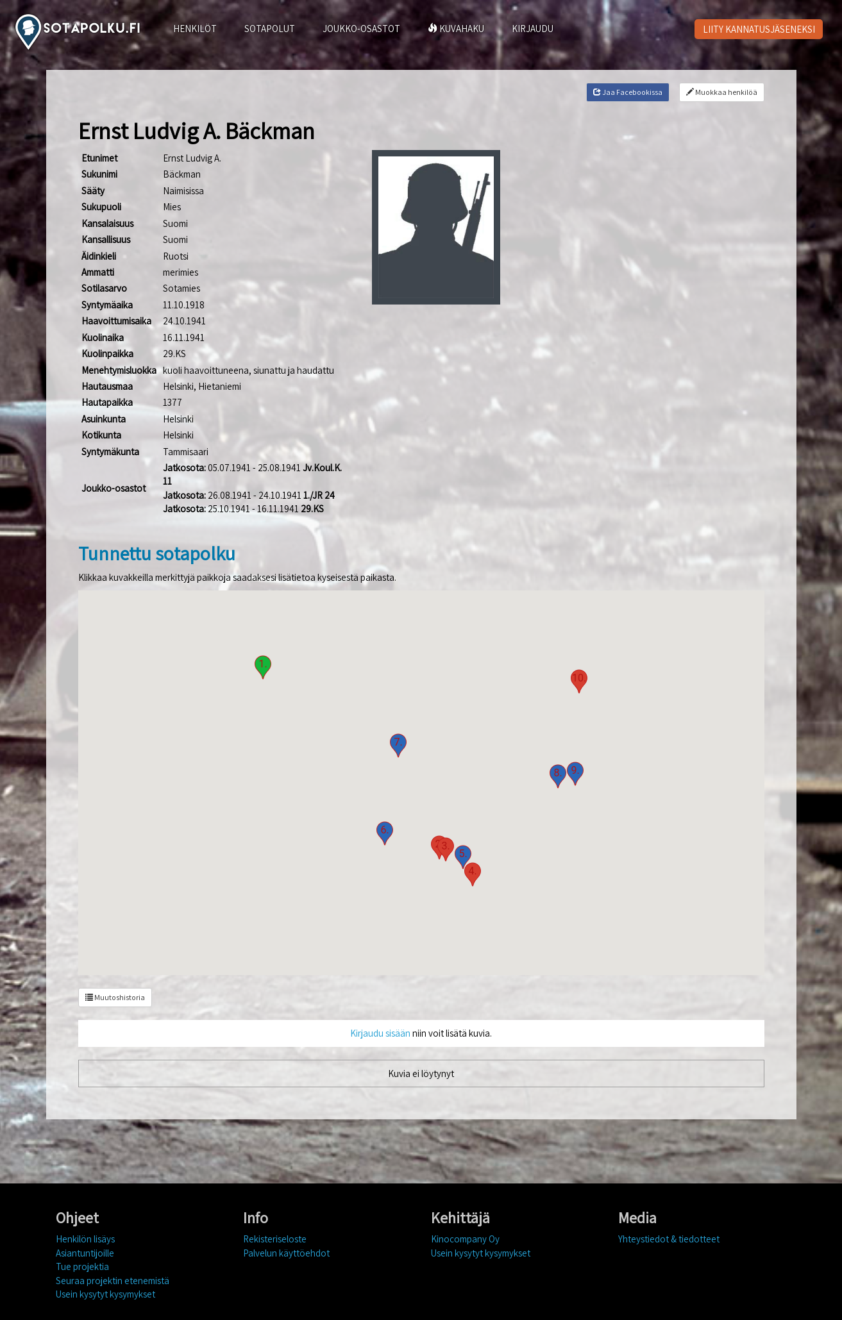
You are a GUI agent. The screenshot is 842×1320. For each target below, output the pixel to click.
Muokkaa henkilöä (721, 92)
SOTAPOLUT (269, 28)
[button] (263, 667)
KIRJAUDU (532, 28)
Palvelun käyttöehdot (286, 1253)
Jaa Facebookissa (627, 92)
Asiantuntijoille (85, 1253)
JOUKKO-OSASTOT (361, 28)
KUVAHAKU (456, 28)
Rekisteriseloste (275, 1239)
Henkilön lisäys (85, 1239)
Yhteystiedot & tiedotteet (669, 1239)
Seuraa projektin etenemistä (112, 1280)
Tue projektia (82, 1266)
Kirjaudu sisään (380, 1033)
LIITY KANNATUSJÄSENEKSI (759, 29)
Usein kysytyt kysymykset (105, 1294)
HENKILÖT (195, 28)
